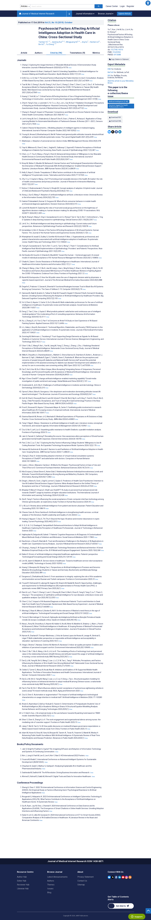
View (70, 79)
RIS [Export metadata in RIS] (109, 87)
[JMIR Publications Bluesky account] (109, 888)
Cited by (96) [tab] (56, 64)
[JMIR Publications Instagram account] (126, 888)
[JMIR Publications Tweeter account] (112, 888)
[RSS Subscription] (130, 888)
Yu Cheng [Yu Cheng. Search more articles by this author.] (51, 56)
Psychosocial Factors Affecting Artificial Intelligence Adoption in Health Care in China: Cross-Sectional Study (69, 44)
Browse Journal (54, 883)
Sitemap (81, 896)
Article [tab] (24, 64)
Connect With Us (115, 883)
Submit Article (124, 25)
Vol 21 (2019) (59, 34)
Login (122, 17)
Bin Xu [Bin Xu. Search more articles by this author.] (42, 56)
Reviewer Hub (23, 896)
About (80, 883)
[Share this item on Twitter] (112, 143)
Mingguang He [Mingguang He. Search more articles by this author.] (73, 53)
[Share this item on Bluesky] (109, 143)
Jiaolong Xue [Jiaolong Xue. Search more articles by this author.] (58, 53)
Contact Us (82, 892)
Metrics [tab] (96, 64)
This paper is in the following (121, 103)
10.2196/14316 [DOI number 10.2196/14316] (117, 61)
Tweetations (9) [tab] (77, 64)
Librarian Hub (23, 900)
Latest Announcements (57, 888)
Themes (50, 896)
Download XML (115, 132)
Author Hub (22, 888)
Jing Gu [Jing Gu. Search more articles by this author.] (85, 53)
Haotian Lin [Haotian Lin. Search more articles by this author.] (95, 53)
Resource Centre (25, 883)
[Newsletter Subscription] (121, 917)
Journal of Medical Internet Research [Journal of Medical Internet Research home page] (36, 25)
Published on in (45, 34)
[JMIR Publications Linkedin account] (119, 888)
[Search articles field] (62, 18)
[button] (148, 3)
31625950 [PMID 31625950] (117, 63)
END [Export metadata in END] (109, 80)
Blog (49, 904)
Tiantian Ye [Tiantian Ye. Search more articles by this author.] (44, 53)
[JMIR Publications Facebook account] (116, 888)
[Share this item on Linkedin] (119, 143)
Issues (50, 900)
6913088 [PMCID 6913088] (117, 66)
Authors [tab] (38, 64)
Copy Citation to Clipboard (119, 71)
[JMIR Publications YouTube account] (123, 888)
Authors (50, 892)
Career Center (112, 17)
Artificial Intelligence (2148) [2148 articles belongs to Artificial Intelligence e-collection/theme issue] (118, 113)
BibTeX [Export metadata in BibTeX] (111, 84)
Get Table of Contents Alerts (118, 909)
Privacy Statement (85, 888)
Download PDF (115, 129)
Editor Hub (21, 892)
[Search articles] (99, 18)
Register (130, 17)
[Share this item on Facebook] (116, 143)
